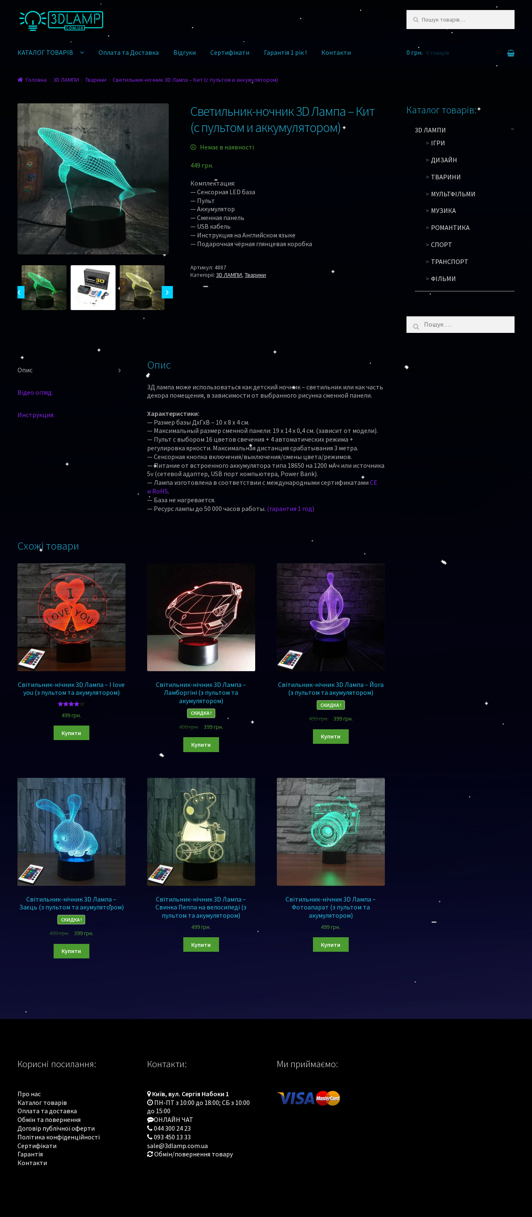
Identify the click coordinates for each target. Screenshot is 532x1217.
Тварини (95, 79)
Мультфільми (453, 194)
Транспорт (449, 261)
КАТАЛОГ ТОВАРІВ (45, 52)
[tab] (71, 370)
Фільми (443, 278)
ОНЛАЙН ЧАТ (173, 1119)
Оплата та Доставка (129, 52)
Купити (71, 733)
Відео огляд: (35, 392)
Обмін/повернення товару (193, 1154)
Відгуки (184, 52)
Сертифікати (229, 52)
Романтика (450, 227)
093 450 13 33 (172, 1137)
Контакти (336, 52)
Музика (443, 210)
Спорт (441, 244)
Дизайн (444, 160)
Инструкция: (35, 415)
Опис (24, 370)
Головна (36, 79)
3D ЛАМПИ (66, 79)
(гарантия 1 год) (290, 508)
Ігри (438, 143)
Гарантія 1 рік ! (285, 52)
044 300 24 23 (172, 1128)
